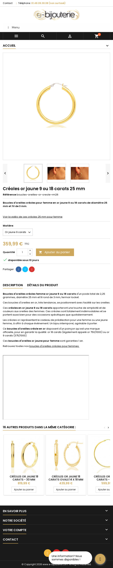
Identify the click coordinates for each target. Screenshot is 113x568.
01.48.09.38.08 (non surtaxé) (48, 3)
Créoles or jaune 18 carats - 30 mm (24, 478)
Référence (9, 194)
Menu (13, 27)
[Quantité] (22, 252)
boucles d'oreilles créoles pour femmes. (54, 346)
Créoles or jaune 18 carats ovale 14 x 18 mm (65, 478)
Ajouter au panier (54, 252)
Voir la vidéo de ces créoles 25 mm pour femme (32, 217)
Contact (7, 3)
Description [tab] (13, 285)
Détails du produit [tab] (42, 285)
